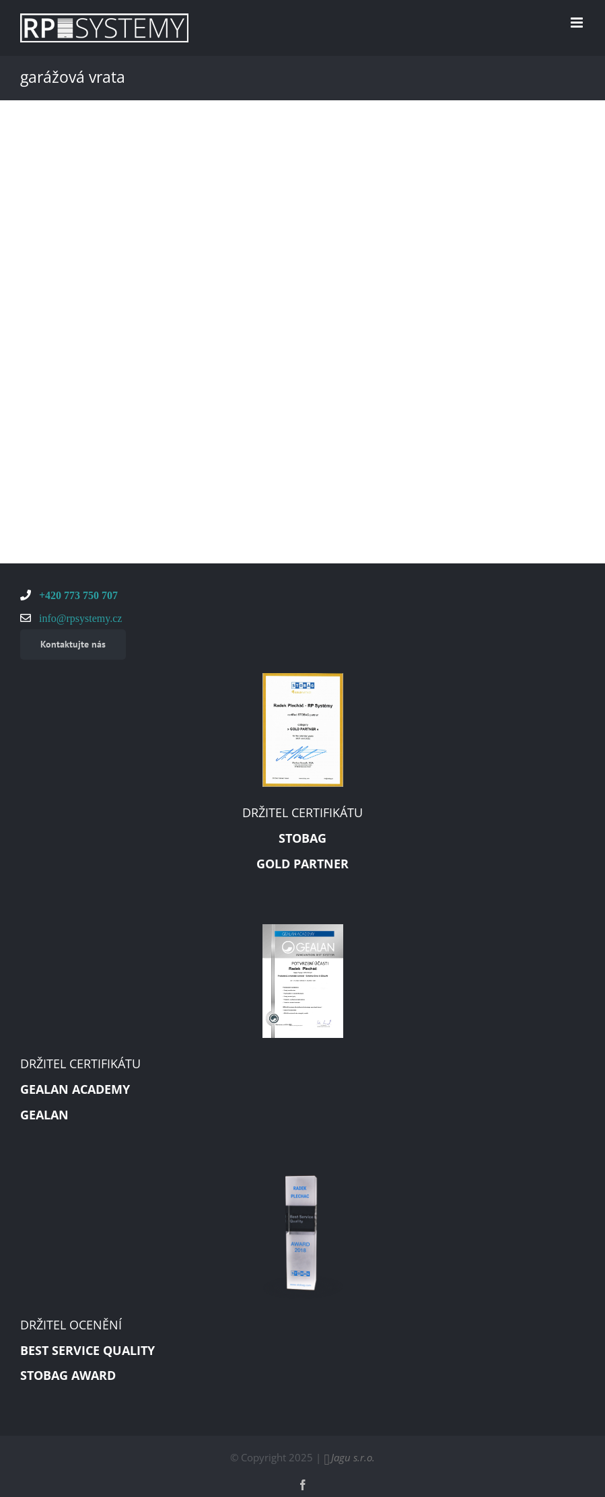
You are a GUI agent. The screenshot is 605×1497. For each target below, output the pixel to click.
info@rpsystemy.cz (79, 618)
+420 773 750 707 (77, 595)
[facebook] (302, 1484)
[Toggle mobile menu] (578, 22)
